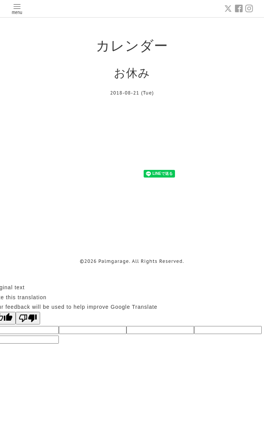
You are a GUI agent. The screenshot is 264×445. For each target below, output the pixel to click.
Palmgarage (114, 261)
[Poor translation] (28, 318)
